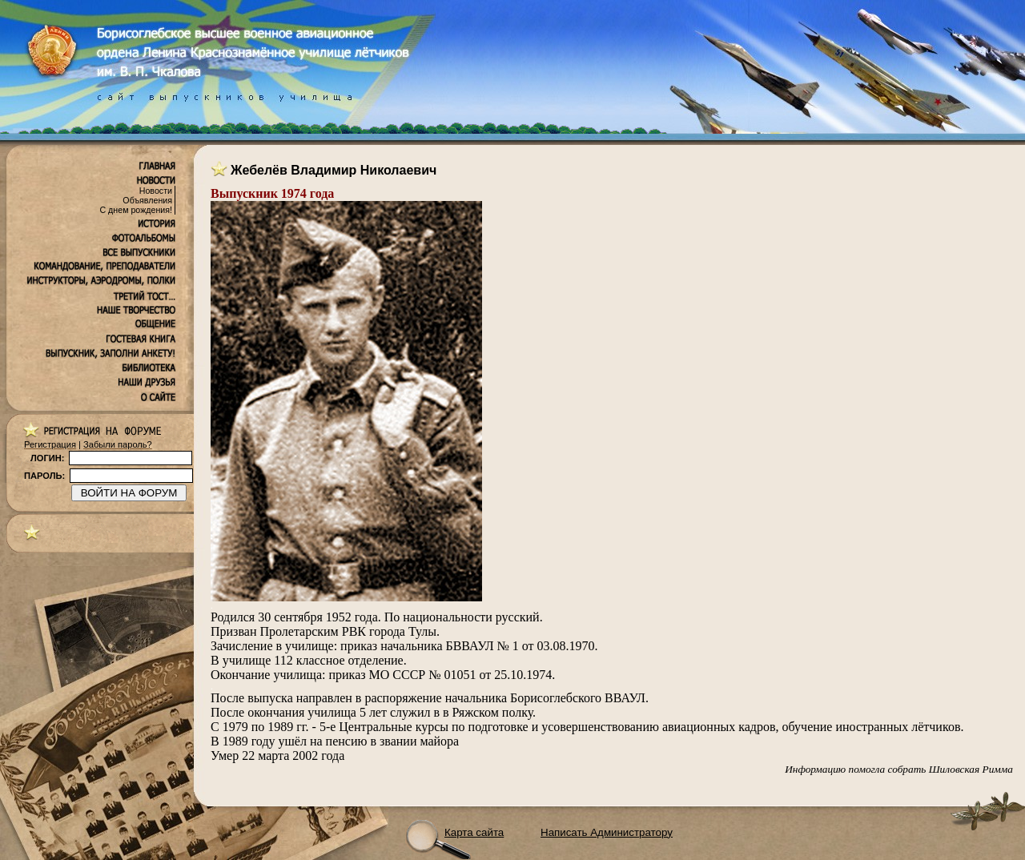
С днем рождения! (135, 210)
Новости (155, 190)
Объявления (147, 200)
